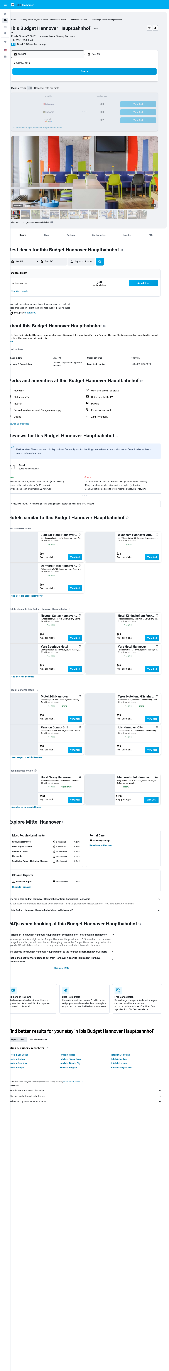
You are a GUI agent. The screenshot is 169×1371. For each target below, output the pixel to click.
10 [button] (43, 97)
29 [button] (79, 111)
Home (24, 20)
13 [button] (65, 97)
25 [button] (50, 111)
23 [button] (35, 111)
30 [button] (35, 118)
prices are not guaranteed (81, 1275)
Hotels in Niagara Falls (125, 1260)
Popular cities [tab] (25, 1232)
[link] (35, 627)
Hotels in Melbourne (124, 1248)
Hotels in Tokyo (24, 1260)
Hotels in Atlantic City (76, 1256)
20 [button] (65, 104)
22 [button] (79, 104)
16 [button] (35, 104)
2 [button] (35, 89)
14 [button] (72, 97)
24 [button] (43, 111)
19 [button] (57, 104)
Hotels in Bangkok (74, 1260)
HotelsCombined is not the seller (91, 1283)
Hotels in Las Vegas (26, 1248)
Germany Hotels (36, 20)
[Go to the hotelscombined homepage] (23, 4)
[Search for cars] (5, 27)
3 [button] (43, 89)
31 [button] (43, 118)
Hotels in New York (26, 1256)
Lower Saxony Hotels (62, 20)
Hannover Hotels (87, 20)
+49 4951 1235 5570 (33, 40)
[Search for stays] (5, 20)
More (18, 341)
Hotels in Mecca (73, 1248)
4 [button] (50, 89)
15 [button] (79, 97)
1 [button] (79, 82)
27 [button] (65, 111)
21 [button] (72, 104)
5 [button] (57, 89)
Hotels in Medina (123, 1252)
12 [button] (57, 97)
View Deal (83, 557)
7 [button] (72, 89)
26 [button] (57, 111)
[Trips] (5, 42)
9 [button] (35, 97)
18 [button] (50, 104)
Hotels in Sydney (25, 1252)
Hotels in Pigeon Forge (77, 1252)
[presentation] (62, 222)
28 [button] (72, 111)
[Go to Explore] (5, 33)
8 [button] (79, 89)
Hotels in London (123, 1256)
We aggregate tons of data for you (91, 1289)
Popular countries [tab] (46, 1232)
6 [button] (65, 89)
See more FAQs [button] (67, 1161)
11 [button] (50, 97)
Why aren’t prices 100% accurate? (91, 1294)
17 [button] (43, 104)
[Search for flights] (5, 14)
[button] (5, 4)
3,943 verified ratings (45, 44)
